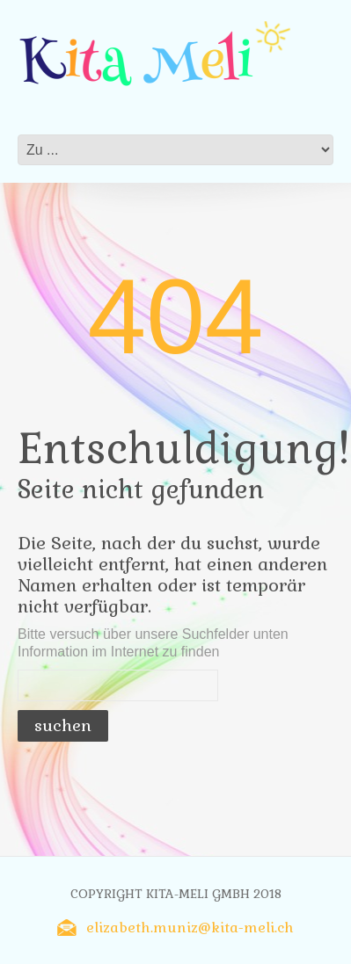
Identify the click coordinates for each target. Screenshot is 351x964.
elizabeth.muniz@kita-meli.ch (190, 927)
